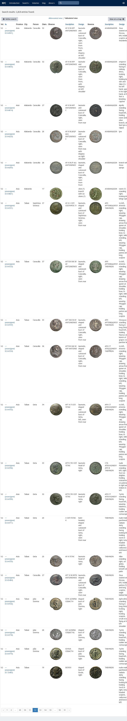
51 (30, 710)
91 (65, 710)
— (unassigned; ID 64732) (10, 407)
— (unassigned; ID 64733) (10, 559)
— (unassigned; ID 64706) (10, 465)
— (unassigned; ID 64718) (10, 632)
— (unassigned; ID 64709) (10, 496)
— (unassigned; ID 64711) (10, 520)
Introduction (14, 3)
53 (40, 710)
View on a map (117, 19)
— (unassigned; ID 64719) (10, 651)
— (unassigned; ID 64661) (10, 191)
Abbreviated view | (56, 18)
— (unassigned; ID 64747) (10, 322)
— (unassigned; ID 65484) (10, 577)
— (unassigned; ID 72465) (10, 670)
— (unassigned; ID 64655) (10, 64)
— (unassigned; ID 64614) (10, 107)
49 (20, 710)
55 (50, 710)
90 (60, 710)
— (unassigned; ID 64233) (10, 134)
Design (81, 24)
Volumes (35, 3)
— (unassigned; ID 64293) (10, 165)
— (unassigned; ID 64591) (10, 30)
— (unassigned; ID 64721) (10, 205)
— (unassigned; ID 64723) (10, 264)
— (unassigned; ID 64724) (10, 348)
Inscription (69, 24)
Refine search (9, 19)
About (52, 3)
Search (25, 3)
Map (44, 3)
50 (25, 710)
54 (45, 710)
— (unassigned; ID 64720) (10, 601)
